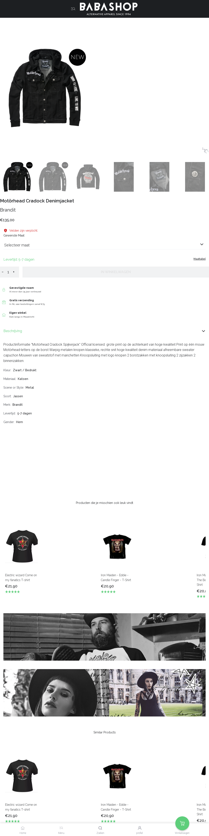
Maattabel (200, 258)
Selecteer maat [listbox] (17, 245)
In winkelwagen (116, 272)
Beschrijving (104, 331)
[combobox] (104, 246)
